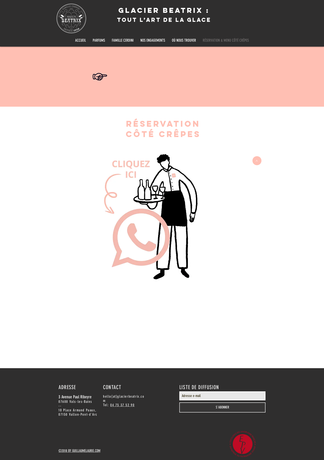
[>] (256, 160)
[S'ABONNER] (222, 407)
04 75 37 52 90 (122, 405)
